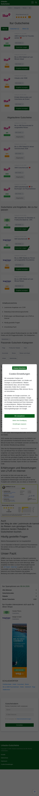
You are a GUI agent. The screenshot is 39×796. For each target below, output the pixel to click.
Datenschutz (15, 428)
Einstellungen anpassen (19, 424)
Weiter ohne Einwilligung (19, 420)
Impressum (24, 428)
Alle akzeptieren (19, 416)
